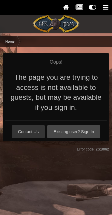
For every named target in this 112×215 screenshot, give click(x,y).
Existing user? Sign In (73, 131)
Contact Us (28, 131)
